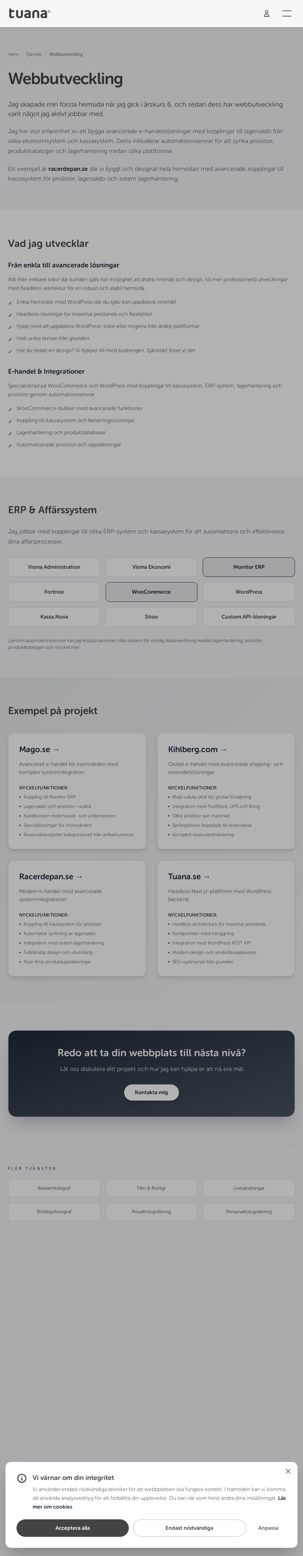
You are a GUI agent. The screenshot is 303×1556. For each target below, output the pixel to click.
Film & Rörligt (151, 1188)
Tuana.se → (189, 876)
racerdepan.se (68, 168)
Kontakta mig (151, 1092)
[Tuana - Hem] (32, 13)
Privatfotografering (151, 1211)
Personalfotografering (249, 1211)
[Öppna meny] (287, 13)
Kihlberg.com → (198, 749)
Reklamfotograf (54, 1188)
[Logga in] (267, 13)
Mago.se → (39, 749)
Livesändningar (249, 1188)
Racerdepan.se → (51, 876)
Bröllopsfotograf (54, 1211)
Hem (13, 54)
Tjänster (34, 54)
